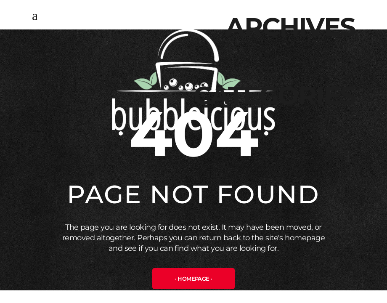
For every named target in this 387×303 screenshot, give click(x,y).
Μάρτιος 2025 (332, 59)
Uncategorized (328, 127)
